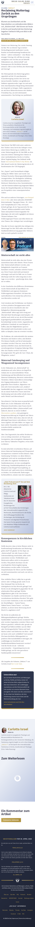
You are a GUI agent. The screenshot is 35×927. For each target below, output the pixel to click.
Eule (20, 664)
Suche (17, 902)
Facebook (13, 914)
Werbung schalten (29, 898)
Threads (17, 910)
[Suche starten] (32, 2)
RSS (23, 914)
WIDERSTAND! (13, 898)
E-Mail (19, 914)
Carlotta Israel (17, 119)
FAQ (18, 894)
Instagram (30, 910)
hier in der (15, 664)
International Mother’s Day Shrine (17, 162)
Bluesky (11, 910)
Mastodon (5, 910)
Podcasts (27, 3)
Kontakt (20, 898)
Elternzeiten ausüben (8, 413)
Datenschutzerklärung (25, 918)
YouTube (23, 910)
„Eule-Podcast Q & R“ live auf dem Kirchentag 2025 (17, 483)
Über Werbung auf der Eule (26, 237)
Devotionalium (9, 839)
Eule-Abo (21, 1)
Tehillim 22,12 (17, 847)
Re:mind (27, 1)
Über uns (14, 1)
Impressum (15, 918)
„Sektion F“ (19, 131)
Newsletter (4, 898)
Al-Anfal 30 (17, 874)
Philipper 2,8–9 (17, 862)
